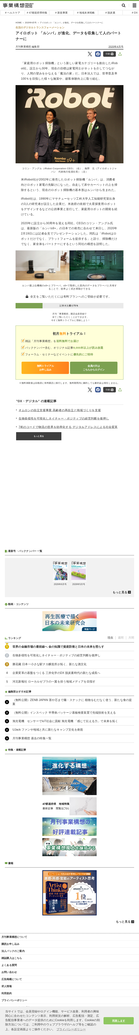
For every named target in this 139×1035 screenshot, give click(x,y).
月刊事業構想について (14, 936)
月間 (131, 637)
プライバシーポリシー (14, 1000)
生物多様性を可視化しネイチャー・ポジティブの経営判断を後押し (64, 418)
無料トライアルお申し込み (45, 367)
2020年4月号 (116, 46)
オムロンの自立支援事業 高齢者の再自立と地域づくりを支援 (60, 410)
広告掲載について (11, 979)
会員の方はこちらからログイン (94, 367)
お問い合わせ (9, 972)
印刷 (109, 54)
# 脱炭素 (110, 12)
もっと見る (39, 436)
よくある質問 (9, 965)
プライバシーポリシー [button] (71, 1029)
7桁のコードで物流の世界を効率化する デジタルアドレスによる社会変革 (68, 427)
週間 (121, 637)
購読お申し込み (10, 944)
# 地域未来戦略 (86, 12)
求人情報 (6, 986)
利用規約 (6, 993)
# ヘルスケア (12, 12)
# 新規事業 (61, 12)
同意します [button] (118, 1020)
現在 (110, 637)
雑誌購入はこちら (11, 958)
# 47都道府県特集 (37, 12)
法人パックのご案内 (13, 951)
